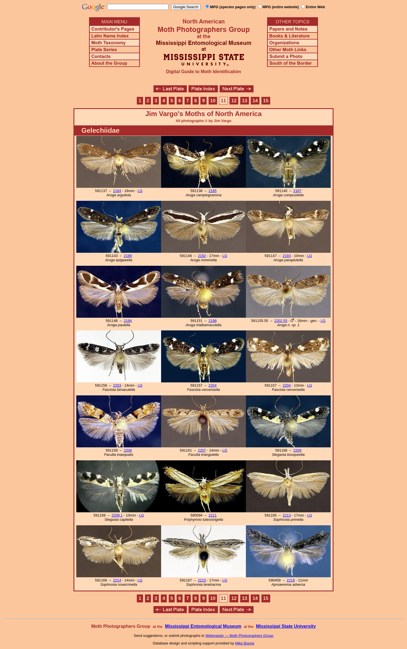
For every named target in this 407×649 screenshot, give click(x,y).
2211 (213, 515)
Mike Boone (244, 643)
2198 (213, 321)
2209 (297, 450)
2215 (202, 580)
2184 (117, 191)
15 (266, 100)
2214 (117, 580)
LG (140, 191)
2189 (128, 256)
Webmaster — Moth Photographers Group (239, 635)
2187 (297, 191)
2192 (202, 256)
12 (234, 100)
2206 (128, 450)
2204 (213, 385)
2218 (291, 580)
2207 (202, 450)
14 (255, 100)
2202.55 (280, 321)
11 (223, 100)
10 (213, 100)
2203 (117, 385)
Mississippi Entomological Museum (203, 626)
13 (244, 100)
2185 (213, 191)
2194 (128, 321)
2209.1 (117, 515)
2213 (287, 515)
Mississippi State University (286, 626)
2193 (287, 256)
